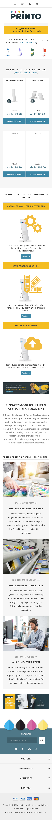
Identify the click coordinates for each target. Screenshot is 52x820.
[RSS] (36, 749)
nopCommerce (31, 808)
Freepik (22, 812)
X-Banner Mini (37, 80)
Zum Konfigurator (26, 72)
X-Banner (14, 134)
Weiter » (26, 256)
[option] (7, 52)
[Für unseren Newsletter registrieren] (22, 740)
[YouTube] (29, 749)
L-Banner (37, 134)
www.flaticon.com (39, 812)
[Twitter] (16, 749)
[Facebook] (23, 749)
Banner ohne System (14, 80)
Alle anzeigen (27, 42)
